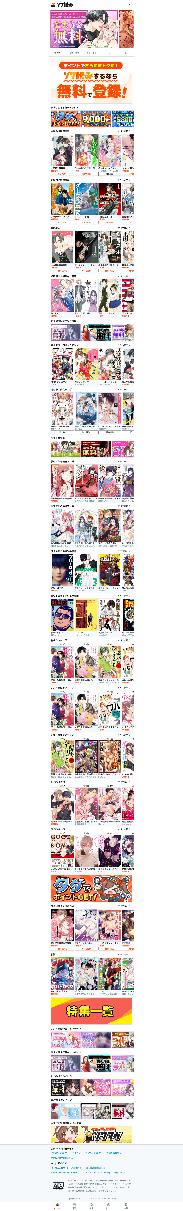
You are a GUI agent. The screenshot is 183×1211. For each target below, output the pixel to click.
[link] (66, 118)
